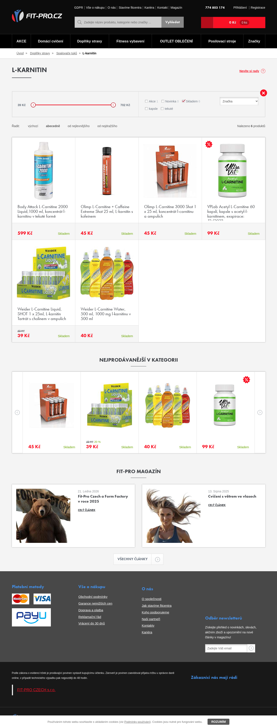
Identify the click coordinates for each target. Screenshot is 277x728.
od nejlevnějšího (79, 126)
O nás (112, 7)
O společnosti (151, 599)
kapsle (153, 108)
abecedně (53, 126)
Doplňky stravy (89, 41)
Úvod (20, 53)
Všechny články (135, 559)
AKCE (21, 41)
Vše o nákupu (95, 7)
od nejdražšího (107, 126)
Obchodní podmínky (92, 597)
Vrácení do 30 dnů (91, 623)
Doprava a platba (90, 610)
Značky (254, 41)
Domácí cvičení (50, 41)
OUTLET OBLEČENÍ (176, 41)
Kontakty (148, 625)
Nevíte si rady (249, 71)
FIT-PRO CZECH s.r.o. (36, 690)
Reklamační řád (89, 617)
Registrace (258, 7)
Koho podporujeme (155, 612)
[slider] (33, 104)
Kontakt (162, 7)
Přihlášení (240, 7)
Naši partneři (151, 619)
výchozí (33, 126)
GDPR (78, 7)
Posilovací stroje (222, 41)
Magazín (176, 7)
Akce (153, 101)
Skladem (193, 101)
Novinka (172, 101)
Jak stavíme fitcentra (157, 605)
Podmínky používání (137, 721)
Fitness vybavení (130, 41)
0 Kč (239, 22)
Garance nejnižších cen (95, 603)
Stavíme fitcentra (130, 7)
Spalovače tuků (66, 53)
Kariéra (149, 7)
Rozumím (218, 721)
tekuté (169, 108)
